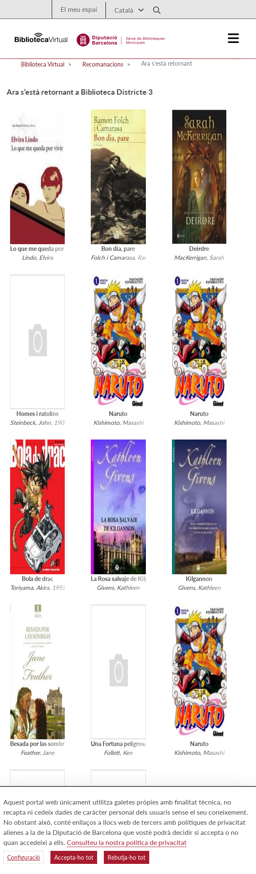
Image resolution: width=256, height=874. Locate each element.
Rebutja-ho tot (126, 857)
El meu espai (79, 9)
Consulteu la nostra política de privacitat (127, 842)
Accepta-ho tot (73, 857)
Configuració (23, 857)
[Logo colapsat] (233, 38)
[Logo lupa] (154, 8)
